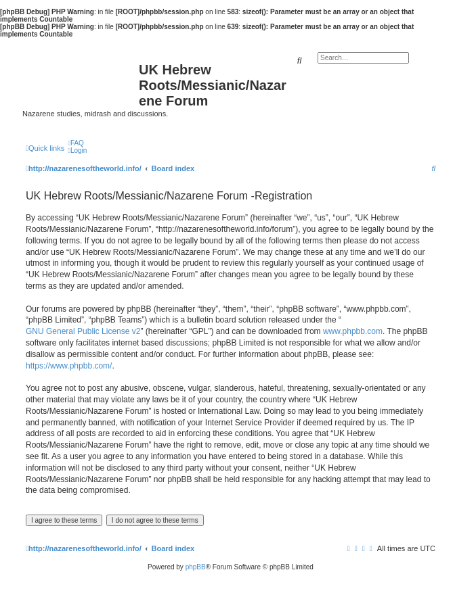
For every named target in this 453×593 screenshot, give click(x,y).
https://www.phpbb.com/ (69, 366)
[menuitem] (76, 143)
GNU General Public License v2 (83, 331)
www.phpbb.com (353, 331)
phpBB (196, 567)
